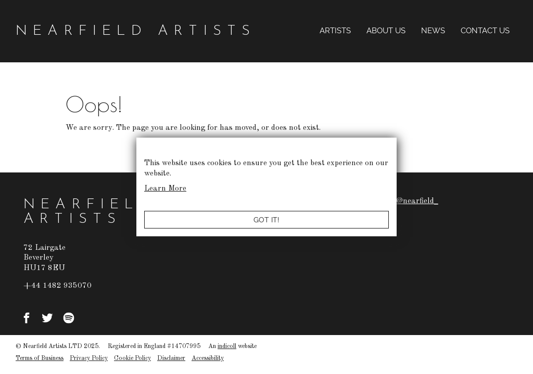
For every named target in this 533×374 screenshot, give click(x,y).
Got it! (266, 220)
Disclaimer (171, 358)
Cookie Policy (132, 358)
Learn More (165, 189)
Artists (335, 30)
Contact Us (485, 30)
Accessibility (208, 358)
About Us (385, 30)
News (433, 30)
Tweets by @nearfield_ (398, 201)
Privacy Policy (89, 358)
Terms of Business (40, 358)
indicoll (227, 346)
